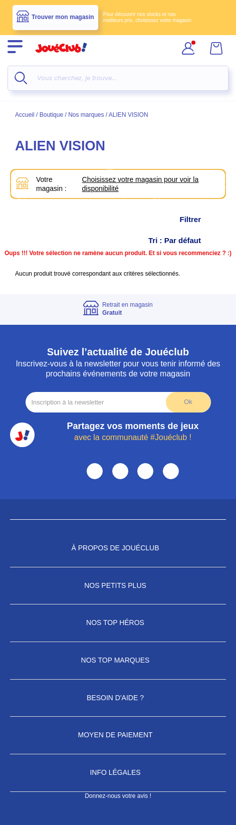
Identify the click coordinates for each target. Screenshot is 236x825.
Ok (188, 401)
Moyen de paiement (118, 735)
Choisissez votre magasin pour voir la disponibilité (140, 183)
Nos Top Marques (118, 660)
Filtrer (200, 220)
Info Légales (118, 772)
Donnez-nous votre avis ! (118, 795)
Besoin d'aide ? (118, 698)
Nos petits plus (118, 585)
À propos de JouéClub (117, 548)
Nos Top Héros (118, 622)
